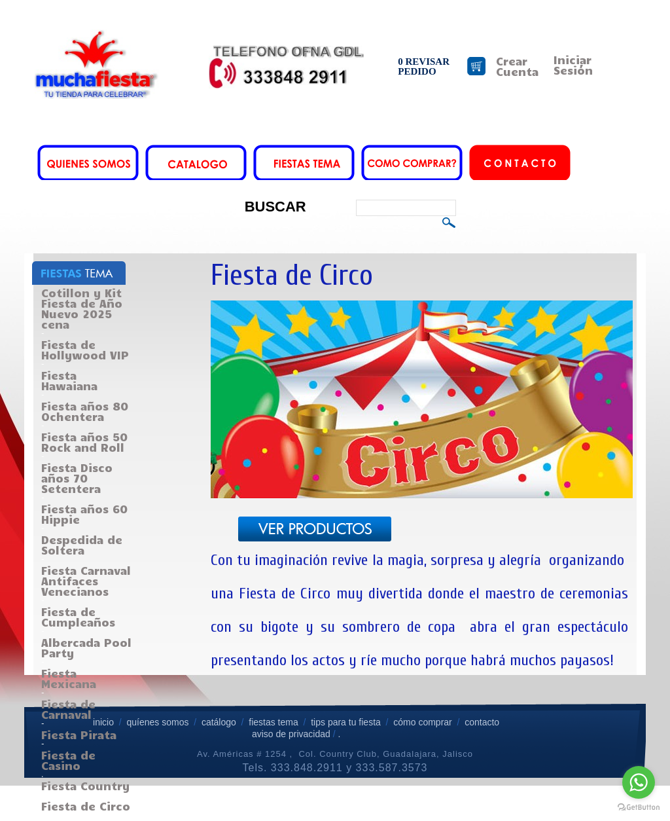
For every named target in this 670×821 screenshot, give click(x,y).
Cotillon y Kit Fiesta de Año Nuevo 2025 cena (81, 308)
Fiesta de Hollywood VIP (85, 349)
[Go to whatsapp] (638, 782)
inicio (103, 722)
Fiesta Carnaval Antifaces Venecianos (86, 581)
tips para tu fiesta (346, 722)
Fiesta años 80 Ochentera (84, 411)
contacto (482, 722)
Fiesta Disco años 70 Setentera (77, 478)
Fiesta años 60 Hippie (84, 514)
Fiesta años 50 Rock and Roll (84, 442)
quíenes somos (157, 722)
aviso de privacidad (291, 734)
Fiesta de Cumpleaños (78, 617)
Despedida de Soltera (81, 544)
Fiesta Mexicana (68, 678)
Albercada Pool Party (86, 647)
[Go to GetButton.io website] (639, 807)
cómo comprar (423, 722)
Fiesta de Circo (85, 805)
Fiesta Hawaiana (69, 380)
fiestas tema (272, 722)
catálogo (219, 722)
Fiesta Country (85, 785)
